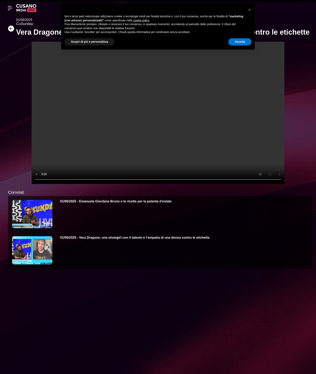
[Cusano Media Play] (26, 8)
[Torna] (10, 30)
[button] (249, 9)
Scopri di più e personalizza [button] (89, 41)
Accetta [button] (240, 41)
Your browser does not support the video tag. (158, 113)
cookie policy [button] (141, 20)
